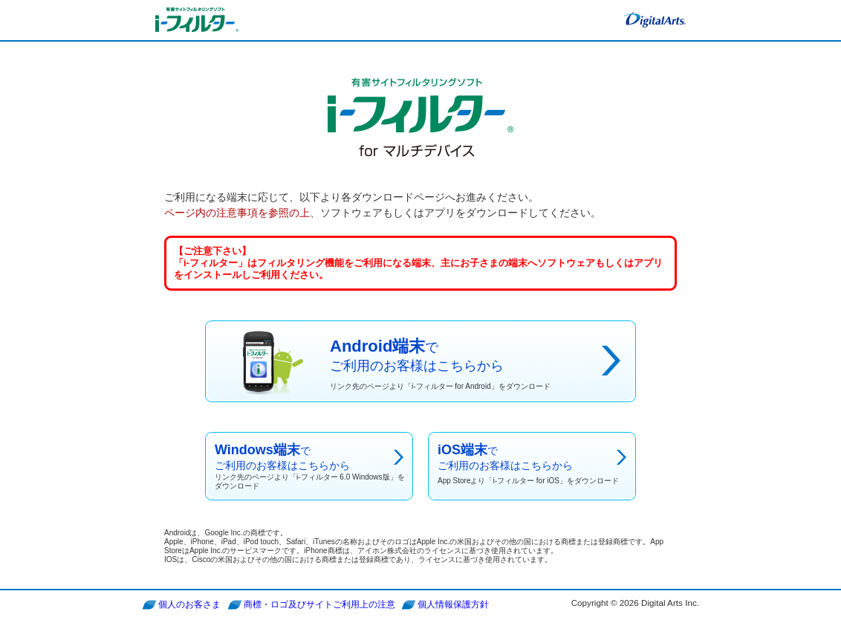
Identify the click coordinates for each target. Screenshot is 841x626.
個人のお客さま (189, 604)
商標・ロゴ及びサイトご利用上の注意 (319, 604)
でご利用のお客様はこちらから (311, 466)
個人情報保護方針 (453, 604)
